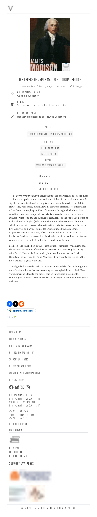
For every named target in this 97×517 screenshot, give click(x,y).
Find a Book (15, 331)
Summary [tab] (45, 176)
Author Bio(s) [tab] (48, 188)
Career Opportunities (20, 366)
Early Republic (49, 153)
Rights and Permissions (21, 345)
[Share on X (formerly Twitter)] (15, 304)
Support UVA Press (18, 359)
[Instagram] (28, 387)
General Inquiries (18, 423)
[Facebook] (12, 387)
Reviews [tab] (44, 182)
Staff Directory (17, 429)
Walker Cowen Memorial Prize (24, 373)
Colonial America (50, 147)
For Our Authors (17, 338)
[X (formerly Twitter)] (23, 387)
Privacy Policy (16, 380)
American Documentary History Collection (50, 134)
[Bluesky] (17, 387)
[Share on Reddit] (21, 304)
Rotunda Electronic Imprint (50, 165)
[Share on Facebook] (10, 304)
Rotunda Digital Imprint (21, 352)
